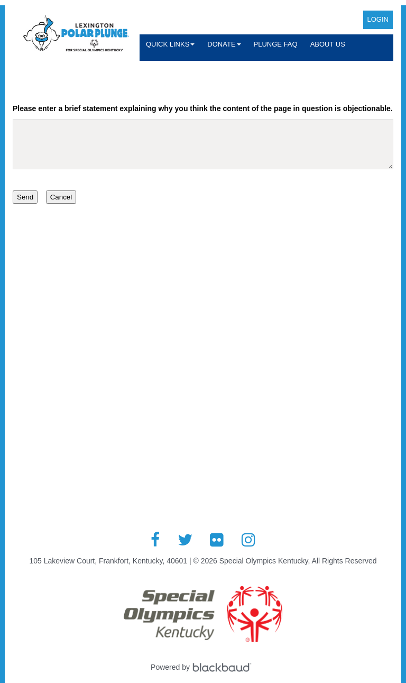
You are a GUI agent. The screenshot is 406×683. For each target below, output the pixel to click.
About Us (327, 44)
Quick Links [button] (170, 44)
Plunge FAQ (276, 44)
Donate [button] (224, 44)
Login (378, 19)
